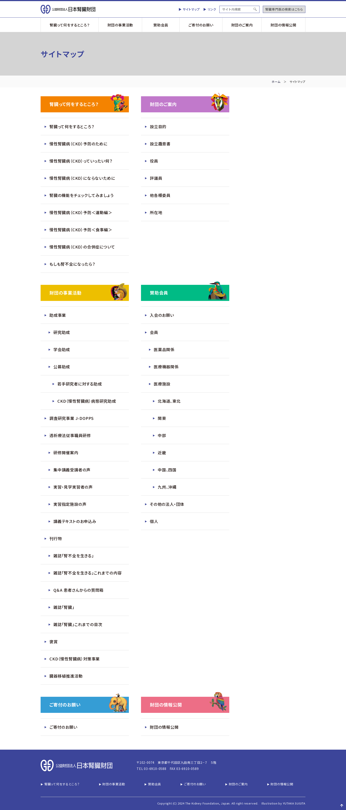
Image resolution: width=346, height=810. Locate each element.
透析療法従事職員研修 (70, 435)
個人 (154, 521)
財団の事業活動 (120, 25)
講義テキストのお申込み (74, 521)
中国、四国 (167, 470)
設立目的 (158, 126)
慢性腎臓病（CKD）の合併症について (82, 247)
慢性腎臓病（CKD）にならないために (82, 178)
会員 (154, 332)
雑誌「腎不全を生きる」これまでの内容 (87, 573)
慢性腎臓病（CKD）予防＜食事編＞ (80, 229)
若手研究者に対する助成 (79, 384)
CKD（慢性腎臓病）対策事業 (74, 659)
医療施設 (162, 384)
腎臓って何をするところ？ (70, 25)
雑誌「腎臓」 (63, 607)
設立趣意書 (160, 143)
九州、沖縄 (167, 487)
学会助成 (61, 349)
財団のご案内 (242, 25)
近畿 (162, 452)
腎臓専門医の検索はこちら (284, 9)
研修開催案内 (65, 452)
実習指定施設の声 (69, 504)
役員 (154, 161)
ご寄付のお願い (200, 25)
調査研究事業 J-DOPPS (71, 418)
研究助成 (61, 332)
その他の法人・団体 (167, 504)
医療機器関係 (166, 366)
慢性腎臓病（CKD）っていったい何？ (80, 161)
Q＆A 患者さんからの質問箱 (78, 590)
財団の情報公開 (283, 25)
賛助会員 (160, 25)
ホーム (276, 82)
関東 (162, 418)
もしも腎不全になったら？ (72, 264)
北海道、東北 (169, 401)
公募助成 (61, 366)
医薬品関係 (164, 349)
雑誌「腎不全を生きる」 (73, 555)
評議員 (156, 178)
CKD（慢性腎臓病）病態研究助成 (86, 401)
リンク (212, 9)
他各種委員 (160, 195)
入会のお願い (162, 315)
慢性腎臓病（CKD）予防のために (78, 143)
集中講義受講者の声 (71, 470)
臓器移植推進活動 (66, 676)
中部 (162, 435)
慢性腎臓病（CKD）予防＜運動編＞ (80, 212)
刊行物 (55, 538)
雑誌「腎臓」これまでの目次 (77, 624)
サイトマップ (191, 9)
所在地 (156, 212)
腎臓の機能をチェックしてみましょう (81, 195)
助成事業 (57, 315)
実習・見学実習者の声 (73, 487)
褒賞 (53, 641)
